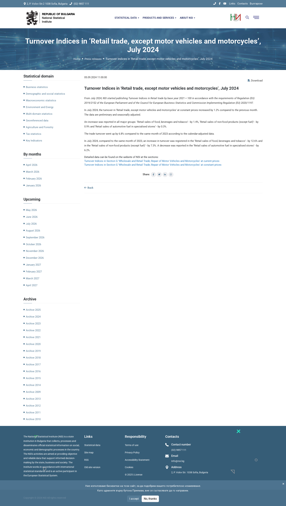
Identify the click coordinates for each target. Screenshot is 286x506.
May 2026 (31, 210)
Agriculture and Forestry (39, 127)
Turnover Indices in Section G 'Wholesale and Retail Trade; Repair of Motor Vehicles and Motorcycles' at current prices (151, 161)
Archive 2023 (33, 323)
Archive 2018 (33, 357)
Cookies (129, 467)
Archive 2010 (33, 419)
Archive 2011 (33, 412)
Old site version (92, 467)
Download (255, 80)
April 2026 (31, 164)
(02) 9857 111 (79, 3)
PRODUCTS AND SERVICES (159, 17)
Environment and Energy (39, 107)
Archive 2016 (33, 371)
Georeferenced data (37, 120)
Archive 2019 (33, 351)
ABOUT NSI (187, 17)
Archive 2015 (33, 378)
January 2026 (33, 185)
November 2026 (35, 251)
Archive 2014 (33, 385)
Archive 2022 (33, 330)
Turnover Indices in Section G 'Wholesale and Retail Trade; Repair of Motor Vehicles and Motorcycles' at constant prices (152, 164)
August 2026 (33, 230)
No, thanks (150, 498)
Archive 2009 (33, 392)
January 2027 (33, 264)
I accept (134, 498)
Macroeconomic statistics (41, 100)
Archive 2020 (33, 344)
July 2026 (31, 223)
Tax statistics (33, 133)
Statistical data (92, 445)
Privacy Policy (132, 452)
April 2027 (31, 285)
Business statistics (37, 87)
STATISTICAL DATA (127, 17)
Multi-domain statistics (39, 113)
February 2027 (34, 271)
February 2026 (34, 178)
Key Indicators (34, 140)
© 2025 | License (133, 474)
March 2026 (32, 171)
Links (232, 3)
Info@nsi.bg (177, 461)
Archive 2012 (33, 405)
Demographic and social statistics (45, 93)
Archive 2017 (33, 364)
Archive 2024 (33, 316)
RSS (86, 460)
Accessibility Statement (137, 460)
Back (88, 187)
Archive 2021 (33, 337)
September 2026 (35, 237)
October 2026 (33, 244)
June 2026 (32, 216)
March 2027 (32, 278)
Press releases (93, 59)
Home (76, 59)
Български (256, 3)
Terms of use (131, 445)
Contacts (242, 3)
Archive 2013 (33, 398)
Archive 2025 (33, 309)
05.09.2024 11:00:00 (95, 77)
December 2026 (35, 257)
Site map (89, 452)
